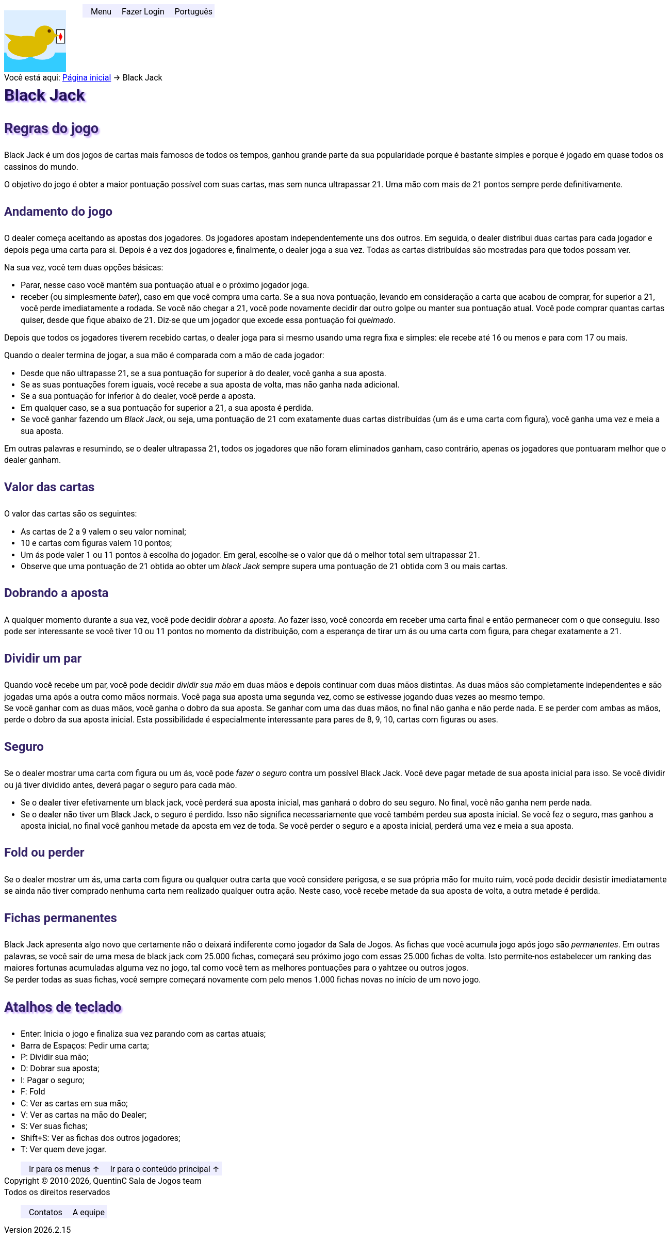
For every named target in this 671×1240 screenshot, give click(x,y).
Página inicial (86, 78)
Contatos (45, 1212)
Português (194, 12)
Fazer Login (143, 12)
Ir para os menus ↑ (64, 1169)
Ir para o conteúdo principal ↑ (165, 1169)
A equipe (89, 1212)
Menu (101, 12)
